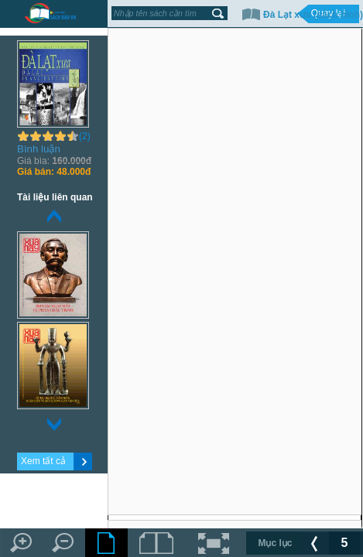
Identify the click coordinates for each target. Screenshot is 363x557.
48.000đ (54, 171)
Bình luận (38, 149)
